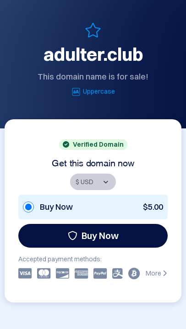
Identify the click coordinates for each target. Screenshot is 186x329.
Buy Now (93, 235)
